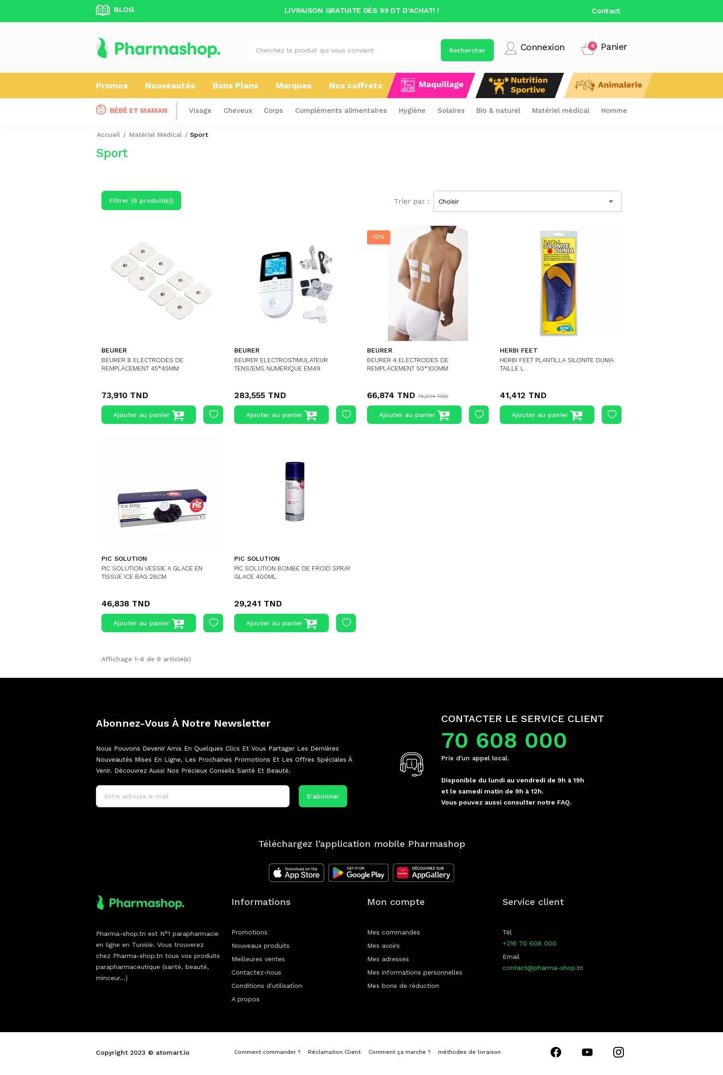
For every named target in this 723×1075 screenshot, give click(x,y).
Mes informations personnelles (414, 972)
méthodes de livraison (469, 1052)
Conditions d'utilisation (266, 985)
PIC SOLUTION (124, 558)
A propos (245, 999)
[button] (604, 48)
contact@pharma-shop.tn (543, 967)
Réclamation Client (334, 1052)
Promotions (249, 932)
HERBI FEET (519, 350)
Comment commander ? (267, 1052)
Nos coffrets (355, 85)
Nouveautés (170, 85)
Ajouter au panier (148, 416)
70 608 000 (504, 740)
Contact (606, 10)
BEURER (114, 350)
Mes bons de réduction (403, 985)
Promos (112, 85)
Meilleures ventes (258, 959)
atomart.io (173, 1052)
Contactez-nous (256, 972)
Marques (294, 85)
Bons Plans (235, 85)
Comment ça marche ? (399, 1052)
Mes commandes (393, 932)
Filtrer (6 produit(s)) (141, 200)
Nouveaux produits (260, 945)
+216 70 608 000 (530, 943)
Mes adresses (388, 959)
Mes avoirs (383, 945)
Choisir (527, 201)
